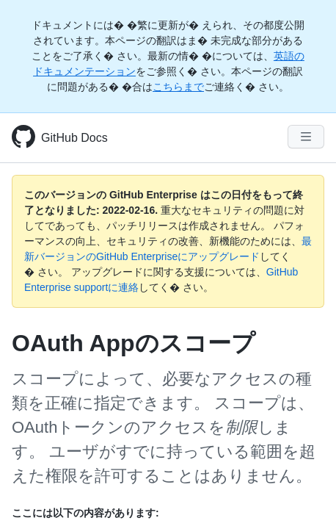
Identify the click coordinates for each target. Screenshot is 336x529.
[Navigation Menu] (306, 136)
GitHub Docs (74, 138)
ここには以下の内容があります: (85, 513)
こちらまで (178, 87)
